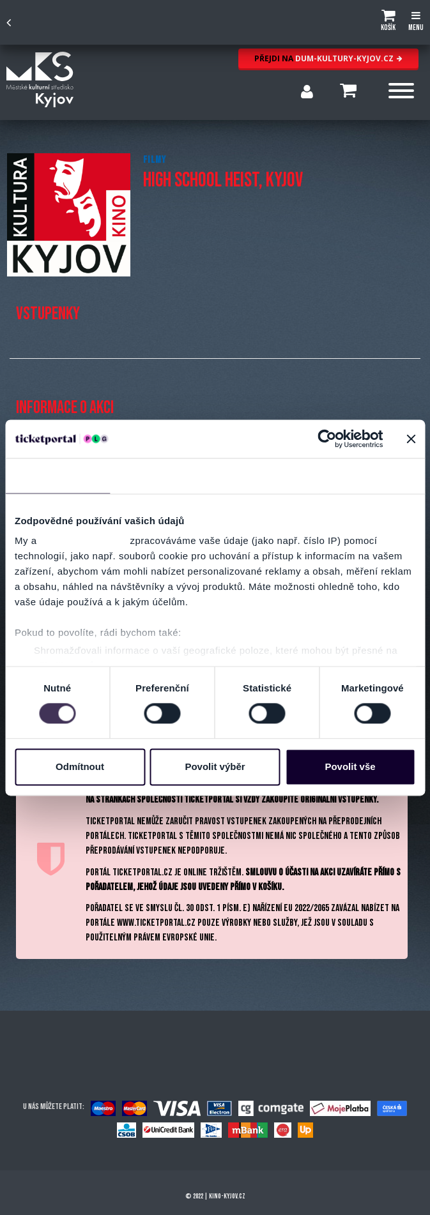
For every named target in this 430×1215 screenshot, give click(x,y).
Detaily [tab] (162, 475)
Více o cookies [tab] (372, 475)
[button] (388, 22)
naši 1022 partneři (83, 540)
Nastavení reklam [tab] (267, 475)
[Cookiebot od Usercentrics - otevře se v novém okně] (327, 438)
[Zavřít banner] (410, 438)
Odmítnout (80, 766)
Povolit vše (350, 766)
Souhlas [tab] (58, 475)
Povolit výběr (215, 766)
